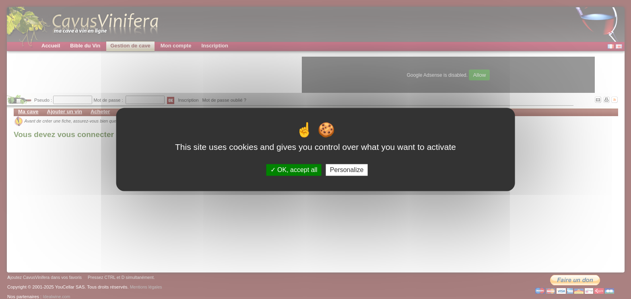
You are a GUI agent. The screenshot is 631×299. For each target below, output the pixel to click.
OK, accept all (294, 169)
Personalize (347, 169)
